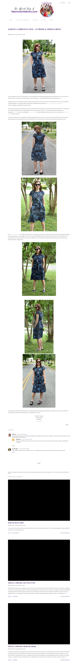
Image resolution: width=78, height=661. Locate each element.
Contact (43, 20)
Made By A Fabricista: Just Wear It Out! (21, 583)
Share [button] (66, 424)
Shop (50, 20)
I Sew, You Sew (39, 421)
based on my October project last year (54, 103)
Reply (13, 445)
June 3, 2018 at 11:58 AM (24, 448)
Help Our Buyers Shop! (16, 523)
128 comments (15, 532)
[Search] (63, 3)
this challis (16, 112)
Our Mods (34, 20)
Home (9, 20)
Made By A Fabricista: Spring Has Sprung (22, 646)
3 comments (15, 596)
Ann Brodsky (15, 448)
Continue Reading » (65, 532)
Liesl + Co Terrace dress (15, 234)
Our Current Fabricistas (21, 20)
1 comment (14, 659)
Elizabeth (18, 439)
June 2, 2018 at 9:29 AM (22, 434)
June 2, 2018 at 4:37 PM (26, 439)
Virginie (14, 434)
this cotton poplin (33, 112)
